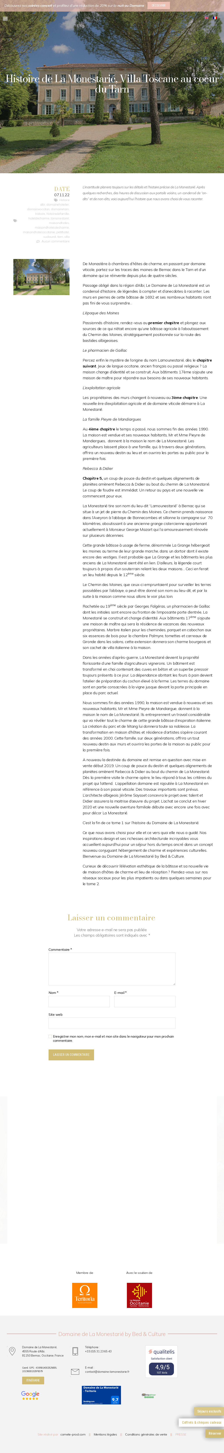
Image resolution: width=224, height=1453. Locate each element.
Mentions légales (105, 1434)
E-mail (120, 993)
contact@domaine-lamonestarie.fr (107, 1371)
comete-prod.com (73, 1434)
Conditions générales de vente (146, 1434)
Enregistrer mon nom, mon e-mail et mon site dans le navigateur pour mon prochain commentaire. (113, 1039)
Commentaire (60, 950)
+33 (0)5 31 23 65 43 (98, 1351)
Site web (56, 1014)
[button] (5, 18)
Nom (53, 993)
